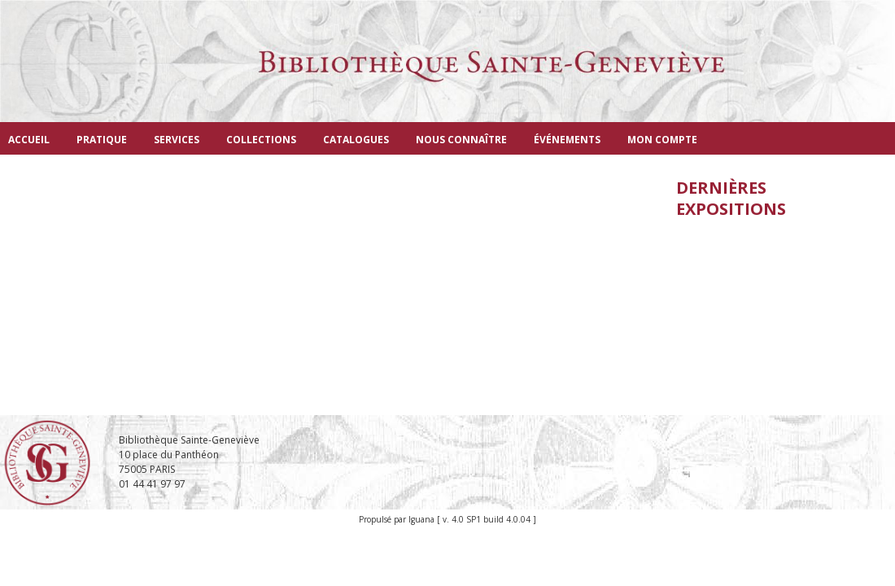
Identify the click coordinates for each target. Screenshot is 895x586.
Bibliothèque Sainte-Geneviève (447, 77)
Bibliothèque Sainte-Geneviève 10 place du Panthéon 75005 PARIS (189, 454)
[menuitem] (29, 138)
